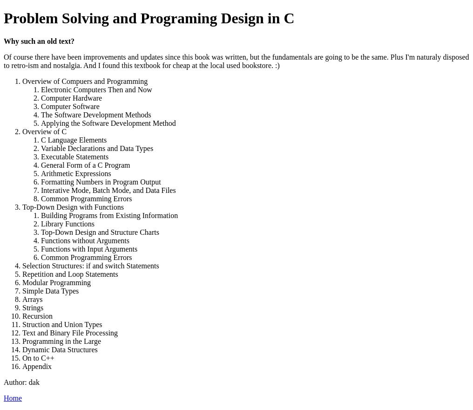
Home (13, 398)
